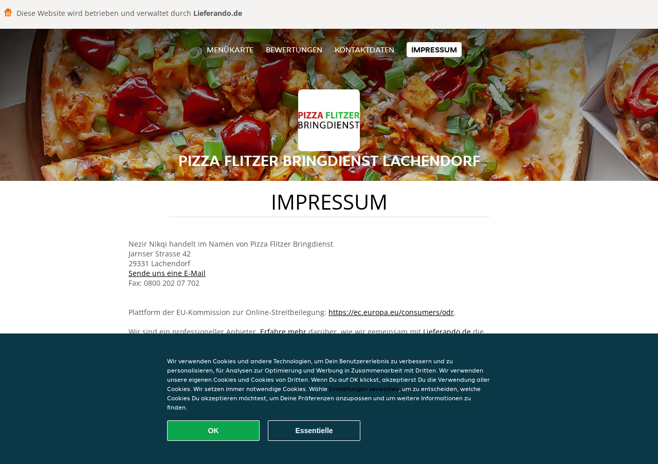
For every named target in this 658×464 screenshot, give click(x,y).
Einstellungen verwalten (364, 389)
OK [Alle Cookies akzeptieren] (213, 430)
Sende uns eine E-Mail (167, 273)
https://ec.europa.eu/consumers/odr (391, 312)
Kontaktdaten (364, 49)
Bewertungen (294, 49)
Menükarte (230, 49)
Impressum (434, 49)
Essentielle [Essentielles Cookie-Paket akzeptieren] (314, 430)
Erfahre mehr (283, 332)
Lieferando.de (447, 332)
